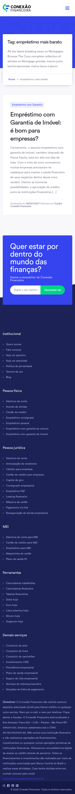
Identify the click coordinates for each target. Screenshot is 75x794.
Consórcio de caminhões (20, 656)
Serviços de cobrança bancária (23, 684)
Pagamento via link (17, 507)
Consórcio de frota (17, 651)
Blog (8, 377)
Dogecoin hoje (14, 621)
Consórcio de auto (16, 645)
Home (11, 79)
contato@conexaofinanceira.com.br (23, 779)
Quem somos (13, 344)
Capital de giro (14, 480)
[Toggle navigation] (67, 8)
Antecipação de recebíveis (21, 464)
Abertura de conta (16, 401)
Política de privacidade (19, 366)
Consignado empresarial (20, 485)
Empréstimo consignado (20, 418)
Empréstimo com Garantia (27, 105)
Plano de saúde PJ (16, 559)
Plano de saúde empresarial (22, 673)
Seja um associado (16, 361)
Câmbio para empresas (19, 469)
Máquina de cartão (17, 502)
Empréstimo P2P (15, 491)
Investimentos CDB (17, 662)
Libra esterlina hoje (17, 610)
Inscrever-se (52, 290)
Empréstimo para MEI (18, 548)
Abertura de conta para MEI (22, 537)
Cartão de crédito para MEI (22, 542)
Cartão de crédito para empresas (25, 475)
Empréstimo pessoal (17, 423)
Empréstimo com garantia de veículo (27, 428)
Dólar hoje (12, 599)
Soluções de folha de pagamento (25, 689)
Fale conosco (13, 350)
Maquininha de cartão (18, 553)
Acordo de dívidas (16, 407)
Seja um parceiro (16, 355)
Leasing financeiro (16, 496)
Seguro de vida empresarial (22, 678)
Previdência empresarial (20, 667)
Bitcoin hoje (13, 616)
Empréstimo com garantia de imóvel (27, 434)
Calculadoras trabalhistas (20, 583)
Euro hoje (11, 605)
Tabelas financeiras (17, 594)
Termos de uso (14, 372)
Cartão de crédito (16, 412)
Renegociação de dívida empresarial (27, 513)
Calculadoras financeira (19, 588)
